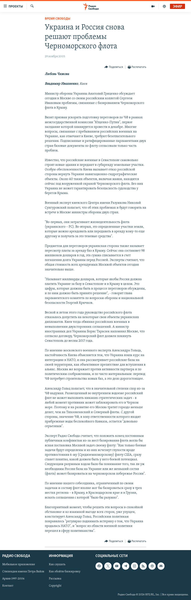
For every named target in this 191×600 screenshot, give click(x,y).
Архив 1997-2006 (13, 578)
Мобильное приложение (18, 564)
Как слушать (57, 564)
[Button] (113, 67)
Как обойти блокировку (64, 571)
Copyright (55, 585)
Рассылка (55, 578)
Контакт (7, 585)
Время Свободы (57, 19)
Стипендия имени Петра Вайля (23, 571)
